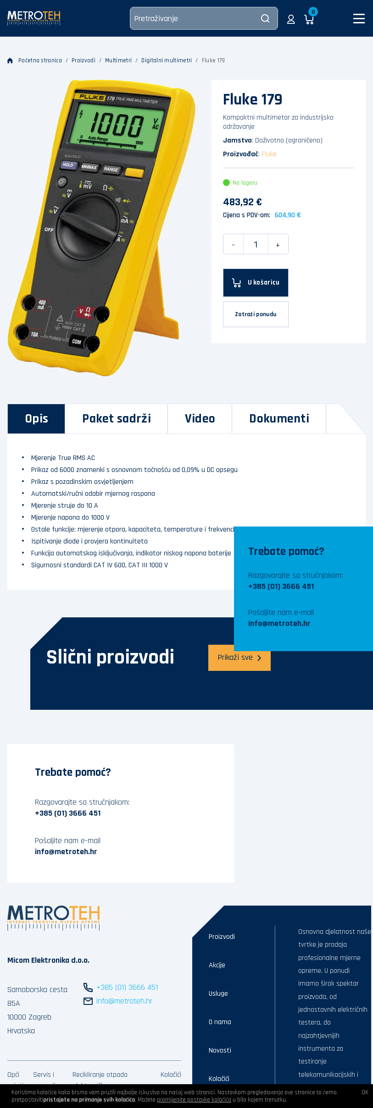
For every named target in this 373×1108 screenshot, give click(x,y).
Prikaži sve (239, 657)
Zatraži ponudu (255, 314)
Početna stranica (34, 60)
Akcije (217, 965)
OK (365, 1092)
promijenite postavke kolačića (194, 1099)
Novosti (220, 1050)
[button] (291, 18)
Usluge (218, 993)
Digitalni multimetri (166, 60)
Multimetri (118, 60)
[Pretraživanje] (204, 18)
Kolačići (171, 1075)
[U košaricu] (256, 283)
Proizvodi (83, 60)
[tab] (36, 418)
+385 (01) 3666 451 (281, 586)
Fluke (269, 154)
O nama (220, 1022)
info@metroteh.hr (279, 623)
